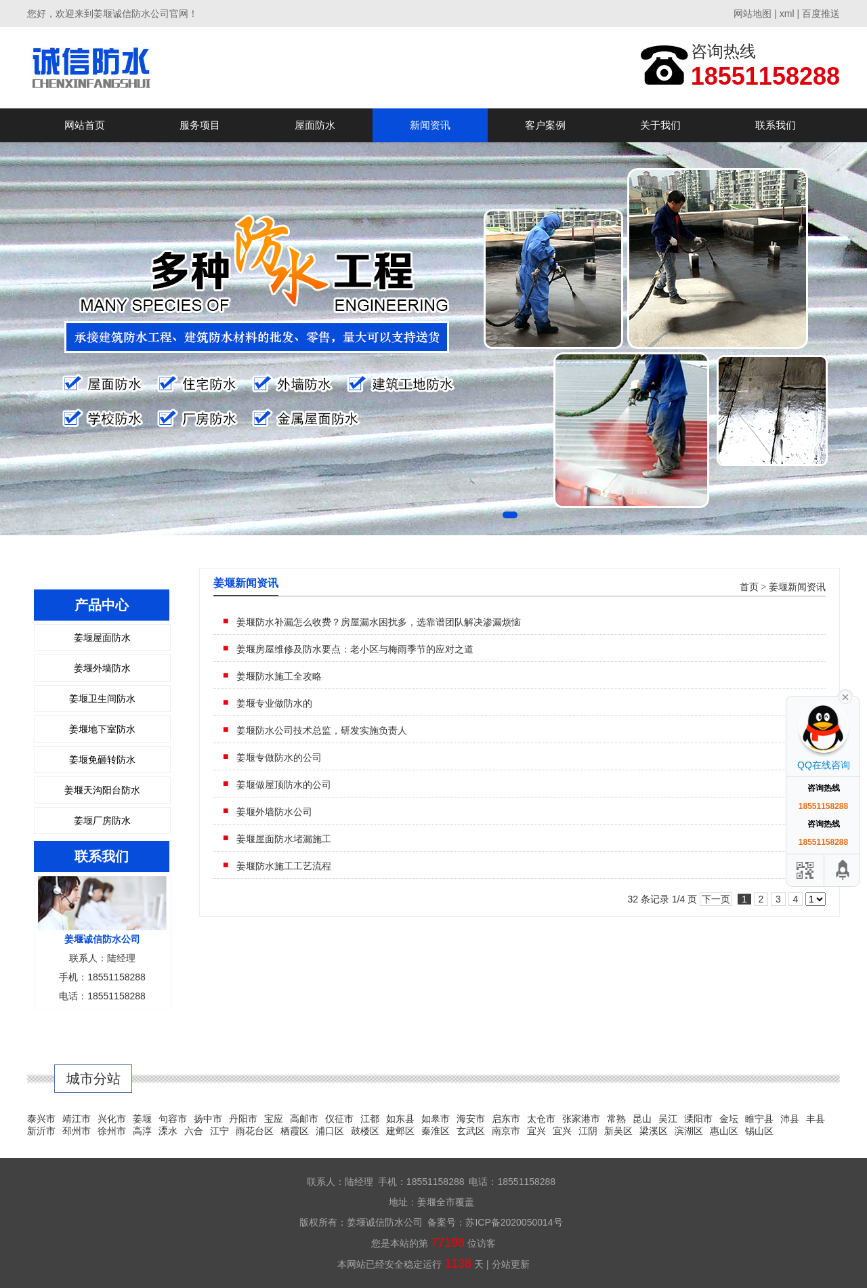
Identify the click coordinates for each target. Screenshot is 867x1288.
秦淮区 (435, 1130)
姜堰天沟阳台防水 (102, 790)
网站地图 (752, 13)
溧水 (167, 1130)
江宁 (219, 1130)
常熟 (616, 1118)
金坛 (728, 1118)
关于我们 (660, 125)
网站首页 (84, 125)
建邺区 (400, 1130)
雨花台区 (255, 1130)
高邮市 (304, 1118)
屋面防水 (315, 125)
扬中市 (208, 1118)
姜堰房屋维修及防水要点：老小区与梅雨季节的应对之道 (354, 649)
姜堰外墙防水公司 (274, 811)
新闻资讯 (430, 125)
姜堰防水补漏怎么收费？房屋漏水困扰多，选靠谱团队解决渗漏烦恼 (378, 622)
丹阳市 (243, 1118)
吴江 (667, 1118)
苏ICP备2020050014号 (513, 1222)
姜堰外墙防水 (102, 668)
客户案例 (545, 125)
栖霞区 (294, 1130)
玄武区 (471, 1130)
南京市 (506, 1130)
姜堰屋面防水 (102, 637)
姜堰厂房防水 (102, 820)
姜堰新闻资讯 (797, 587)
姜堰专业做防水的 (274, 703)
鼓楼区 (365, 1130)
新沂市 (41, 1130)
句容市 (172, 1118)
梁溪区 (653, 1130)
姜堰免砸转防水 (102, 759)
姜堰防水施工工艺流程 (283, 865)
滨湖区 (689, 1130)
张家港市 (581, 1118)
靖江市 (76, 1118)
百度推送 (821, 13)
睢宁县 (759, 1118)
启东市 (506, 1118)
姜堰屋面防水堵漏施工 (283, 838)
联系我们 (775, 125)
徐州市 (112, 1130)
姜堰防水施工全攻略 (279, 676)
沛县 (789, 1118)
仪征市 (339, 1118)
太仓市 (541, 1118)
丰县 (815, 1118)
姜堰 (142, 1118)
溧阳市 (698, 1118)
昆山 (642, 1118)
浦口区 (330, 1130)
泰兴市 (41, 1118)
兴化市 (112, 1118)
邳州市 (76, 1130)
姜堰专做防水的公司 (279, 757)
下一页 (716, 899)
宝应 (273, 1118)
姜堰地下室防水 (102, 729)
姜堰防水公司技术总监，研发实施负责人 (321, 730)
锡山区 (759, 1130)
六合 (193, 1130)
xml (787, 13)
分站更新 (511, 1264)
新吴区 (618, 1130)
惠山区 (724, 1130)
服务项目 (199, 125)
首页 (749, 587)
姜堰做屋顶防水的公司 (283, 784)
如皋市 (435, 1118)
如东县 (400, 1118)
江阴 (587, 1130)
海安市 (471, 1118)
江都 (369, 1118)
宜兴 (536, 1130)
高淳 (142, 1130)
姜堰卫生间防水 (102, 698)
